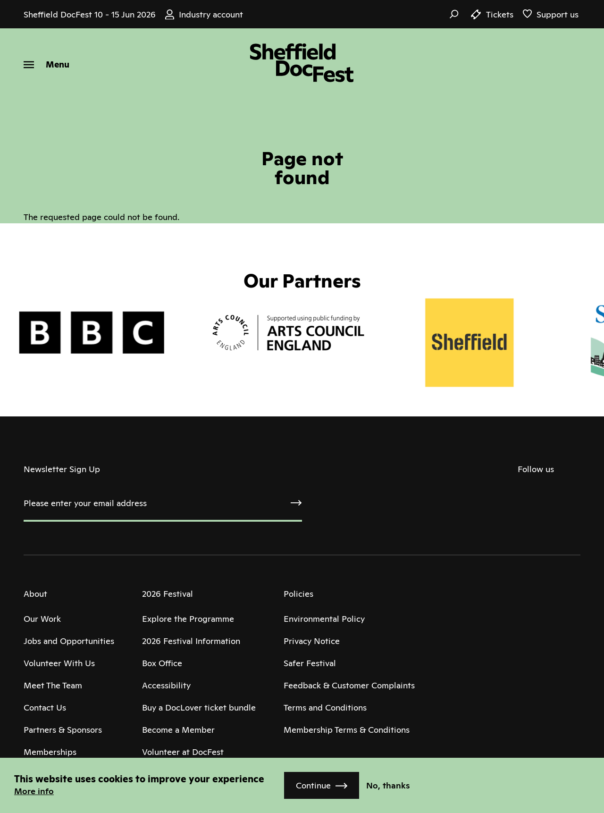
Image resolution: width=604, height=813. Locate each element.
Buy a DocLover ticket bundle (199, 707)
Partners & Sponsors (63, 729)
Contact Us (45, 707)
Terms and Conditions (325, 707)
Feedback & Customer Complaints (349, 685)
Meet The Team (53, 685)
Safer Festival (310, 663)
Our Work (42, 618)
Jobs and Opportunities (69, 640)
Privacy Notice (312, 640)
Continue (313, 785)
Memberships (50, 751)
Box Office (162, 663)
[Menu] (46, 64)
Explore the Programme (188, 618)
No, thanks (388, 785)
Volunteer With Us (59, 663)
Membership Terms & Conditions (347, 729)
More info (34, 791)
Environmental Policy (324, 618)
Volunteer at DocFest (183, 751)
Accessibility (166, 685)
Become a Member (178, 729)
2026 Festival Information (191, 640)
